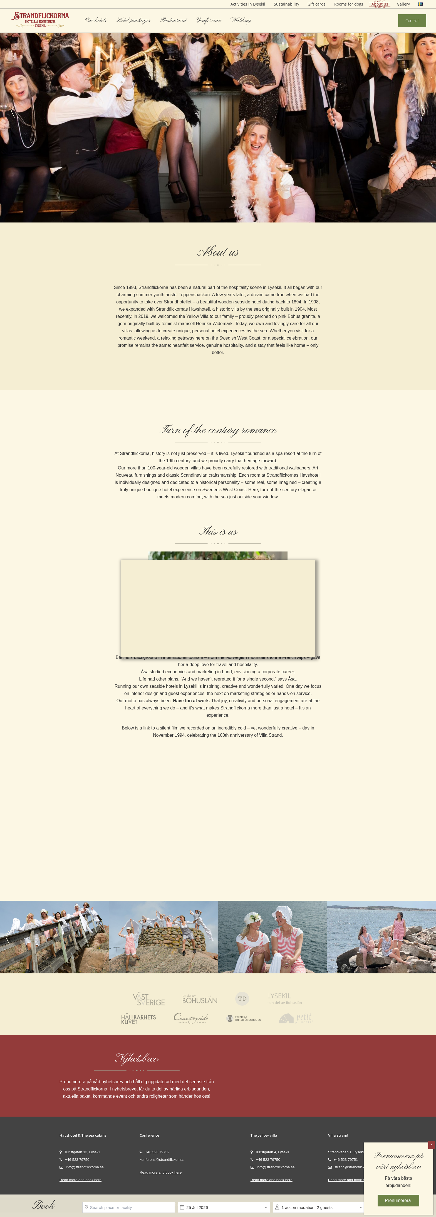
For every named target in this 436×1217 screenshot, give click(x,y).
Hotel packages (133, 20)
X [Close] (431, 1145)
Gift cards (317, 4)
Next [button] (423, 111)
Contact (412, 20)
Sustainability (286, 4)
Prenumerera (398, 1200)
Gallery (403, 4)
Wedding (241, 20)
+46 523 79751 (343, 1162)
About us (379, 4)
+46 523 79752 (154, 1154)
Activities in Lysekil (248, 4)
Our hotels (95, 20)
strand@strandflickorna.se (352, 1169)
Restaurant (173, 20)
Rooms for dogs (348, 4)
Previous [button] (13, 111)
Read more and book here (80, 1182)
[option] (218, 111)
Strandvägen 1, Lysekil (346, 1154)
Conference (208, 20)
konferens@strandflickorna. (162, 1162)
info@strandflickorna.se (82, 1169)
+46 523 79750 (74, 1162)
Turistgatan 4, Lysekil (270, 1154)
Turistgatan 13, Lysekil (80, 1154)
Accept (200, 635)
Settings (235, 635)
